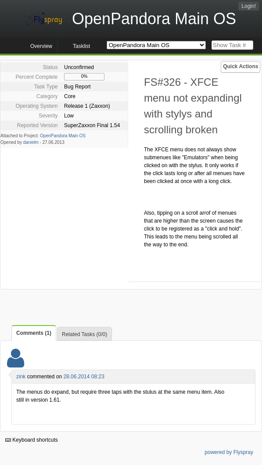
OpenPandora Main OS (63, 135)
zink (20, 376)
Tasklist (81, 46)
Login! (248, 6)
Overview (41, 46)
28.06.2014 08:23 (83, 376)
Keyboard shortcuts (31, 440)
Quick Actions (240, 66)
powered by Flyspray (229, 452)
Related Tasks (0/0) (84, 334)
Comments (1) (33, 333)
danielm (31, 142)
